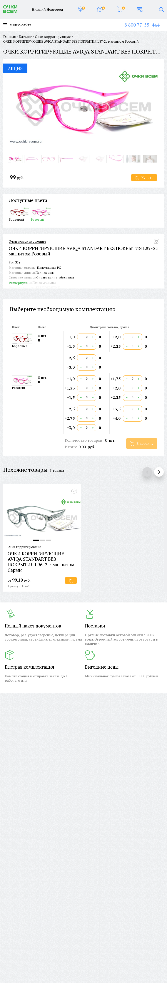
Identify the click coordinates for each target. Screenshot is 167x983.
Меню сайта (17, 25)
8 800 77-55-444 (141, 25)
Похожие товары (25, 469)
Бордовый (19, 214)
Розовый (41, 214)
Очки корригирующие (27, 241)
